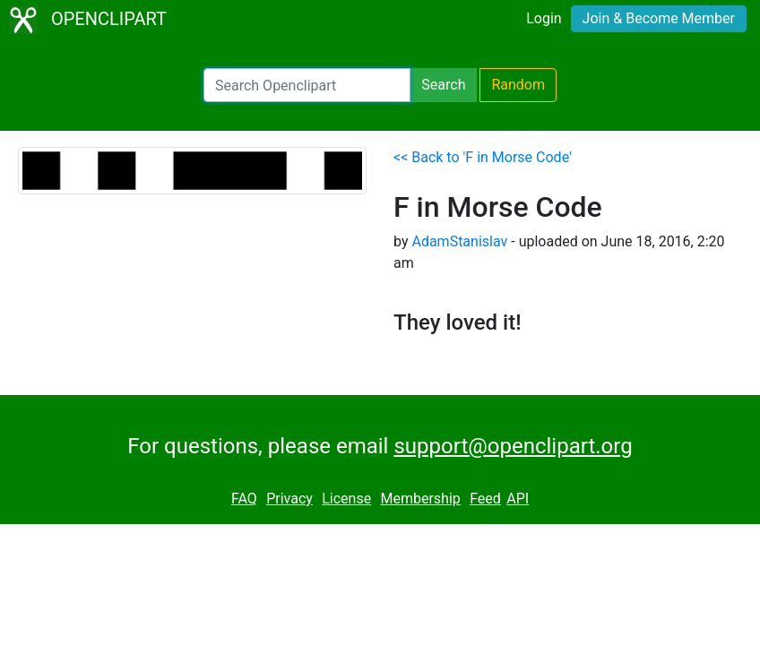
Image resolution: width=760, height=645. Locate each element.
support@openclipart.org (512, 446)
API (517, 498)
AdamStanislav (459, 241)
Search (443, 84)
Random (518, 84)
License (346, 498)
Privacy (289, 498)
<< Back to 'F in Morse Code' (482, 157)
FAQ (244, 498)
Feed (485, 498)
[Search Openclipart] (306, 85)
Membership (420, 498)
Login (543, 18)
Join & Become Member (659, 18)
